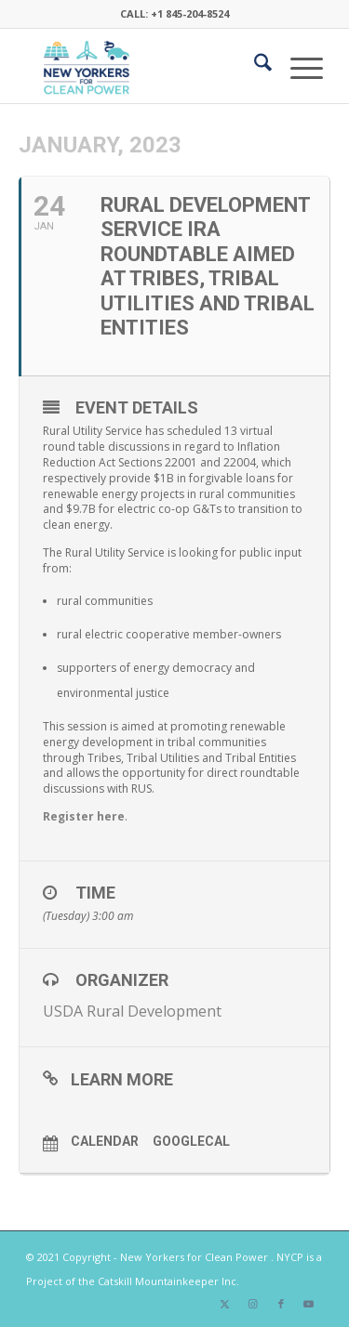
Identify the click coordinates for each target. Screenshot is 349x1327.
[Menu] (297, 66)
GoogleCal (191, 1141)
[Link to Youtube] (309, 1304)
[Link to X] (225, 1304)
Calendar (105, 1141)
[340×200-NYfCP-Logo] (144, 66)
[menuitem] (253, 66)
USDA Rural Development (132, 1011)
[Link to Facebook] (281, 1304)
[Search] (253, 66)
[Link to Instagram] (253, 1304)
